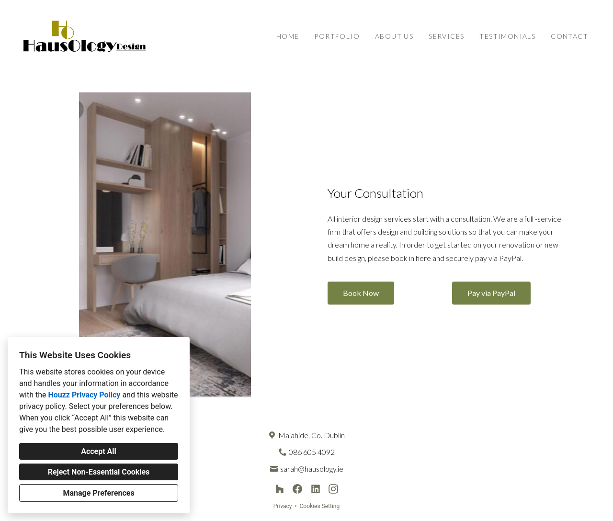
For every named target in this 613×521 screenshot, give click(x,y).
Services (446, 36)
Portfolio (337, 36)
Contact (569, 36)
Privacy (282, 506)
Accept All (98, 451)
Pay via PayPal (491, 292)
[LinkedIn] (315, 489)
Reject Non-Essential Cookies (99, 471)
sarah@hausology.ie (311, 468)
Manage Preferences (98, 493)
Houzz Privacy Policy (84, 394)
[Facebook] (297, 489)
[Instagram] (333, 489)
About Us (394, 36)
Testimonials (507, 36)
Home (287, 36)
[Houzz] (279, 489)
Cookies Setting (320, 506)
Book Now (361, 292)
